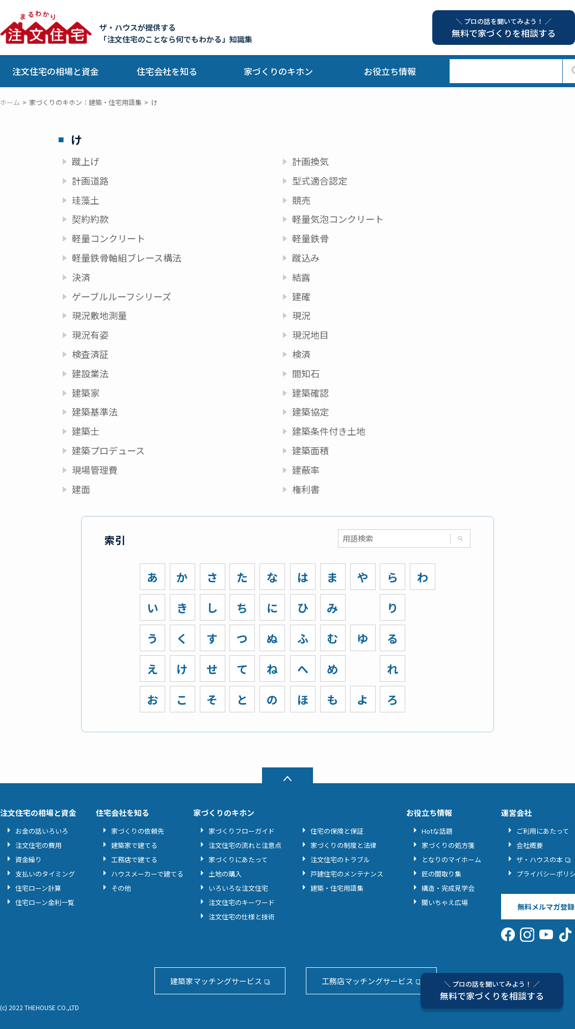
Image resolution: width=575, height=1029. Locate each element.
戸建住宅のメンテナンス (346, 874)
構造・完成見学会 (448, 888)
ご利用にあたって (542, 831)
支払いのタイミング (45, 874)
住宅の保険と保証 (336, 831)
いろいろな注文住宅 (238, 888)
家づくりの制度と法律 (343, 845)
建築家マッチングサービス (216, 980)
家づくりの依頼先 (137, 831)
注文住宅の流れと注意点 (244, 845)
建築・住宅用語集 (336, 888)
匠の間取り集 (441, 874)
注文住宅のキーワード (241, 902)
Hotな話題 (437, 831)
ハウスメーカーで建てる (147, 874)
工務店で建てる (134, 859)
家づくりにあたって (238, 859)
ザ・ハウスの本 (539, 859)
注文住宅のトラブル (340, 859)
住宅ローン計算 (38, 888)
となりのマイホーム (451, 859)
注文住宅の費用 (38, 845)
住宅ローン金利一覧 (44, 902)
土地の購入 (225, 874)
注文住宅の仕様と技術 (241, 916)
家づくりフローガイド (241, 831)
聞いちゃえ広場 (445, 902)
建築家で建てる (134, 845)
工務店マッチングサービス (367, 980)
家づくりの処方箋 (448, 845)
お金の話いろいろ (41, 831)
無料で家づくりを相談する (492, 990)
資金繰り (28, 859)
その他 (121, 888)
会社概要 (529, 845)
